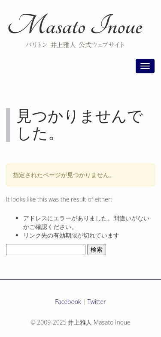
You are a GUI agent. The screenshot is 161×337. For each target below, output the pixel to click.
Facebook (68, 302)
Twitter (97, 302)
